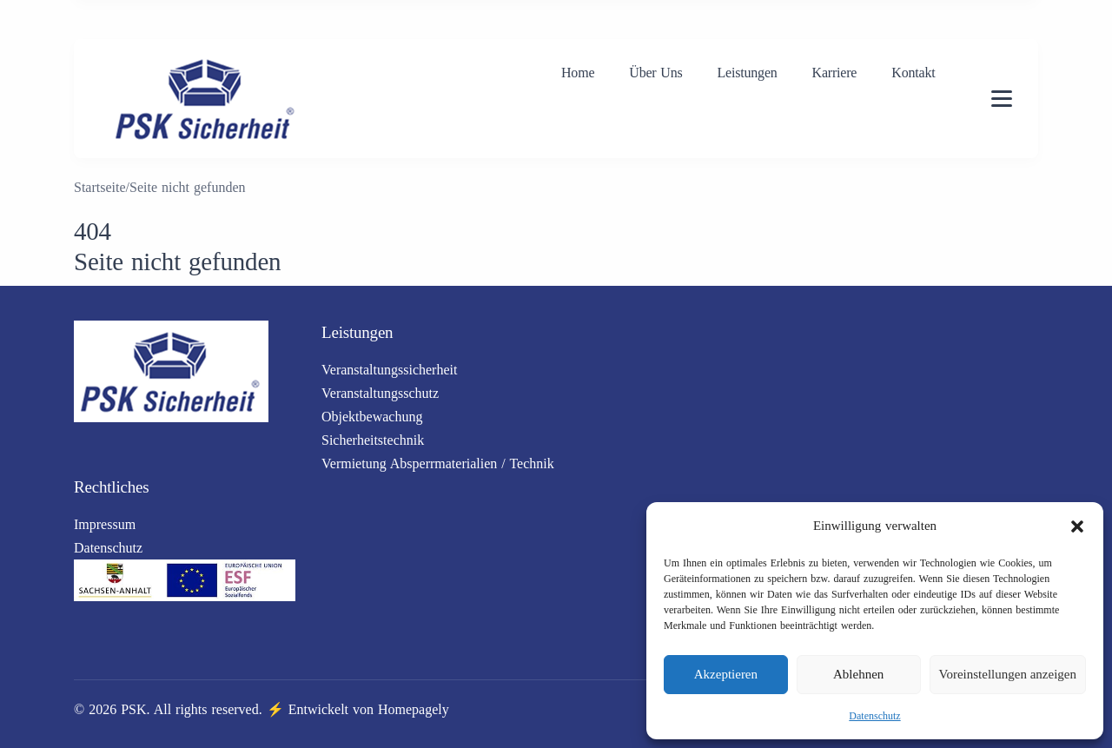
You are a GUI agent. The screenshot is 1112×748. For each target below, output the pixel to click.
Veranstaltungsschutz (380, 393)
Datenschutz (874, 716)
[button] (1077, 526)
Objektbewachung (371, 416)
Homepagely (413, 709)
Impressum (105, 524)
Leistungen (747, 72)
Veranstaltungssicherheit (389, 369)
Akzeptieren (726, 674)
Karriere (834, 72)
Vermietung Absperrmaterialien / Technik (437, 463)
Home (577, 72)
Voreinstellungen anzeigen (1007, 674)
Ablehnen (858, 674)
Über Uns (655, 72)
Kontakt (913, 72)
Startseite (100, 187)
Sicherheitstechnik (372, 440)
